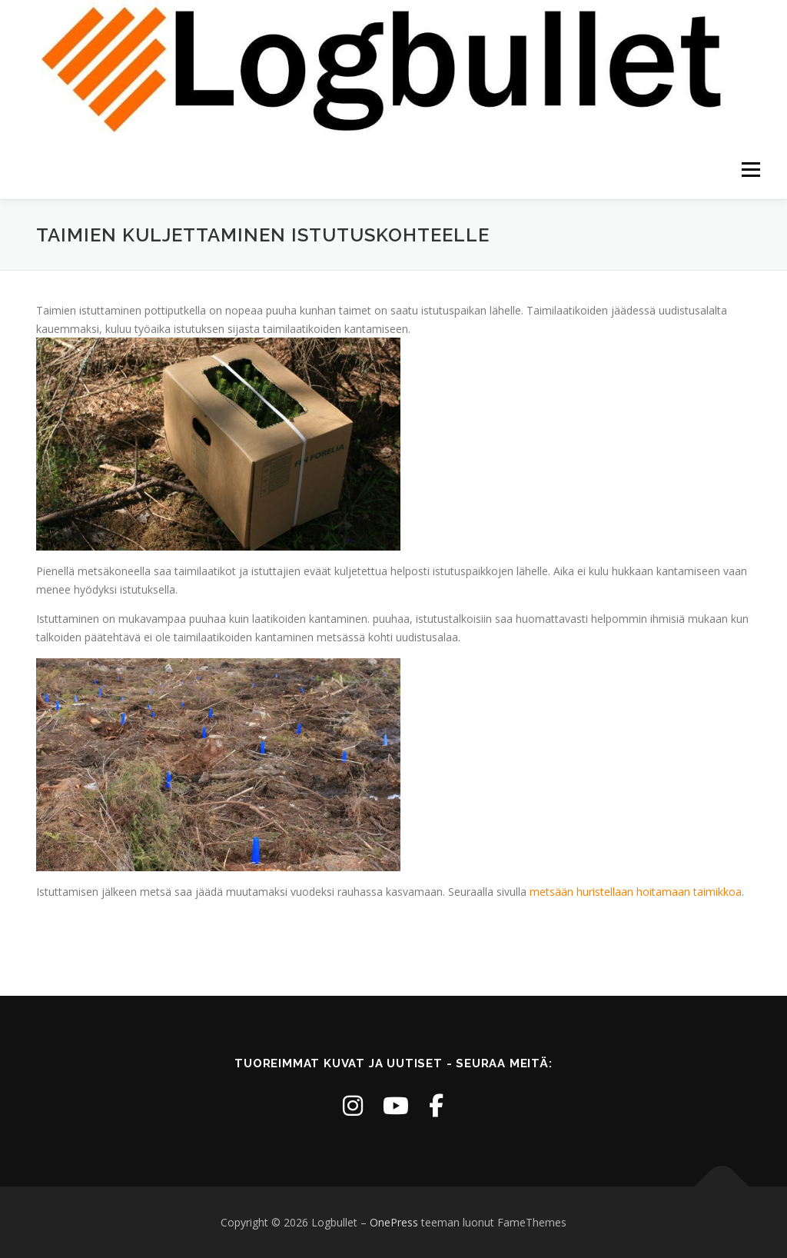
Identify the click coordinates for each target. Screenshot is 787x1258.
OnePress (394, 1222)
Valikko (750, 170)
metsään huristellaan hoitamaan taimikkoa (636, 891)
